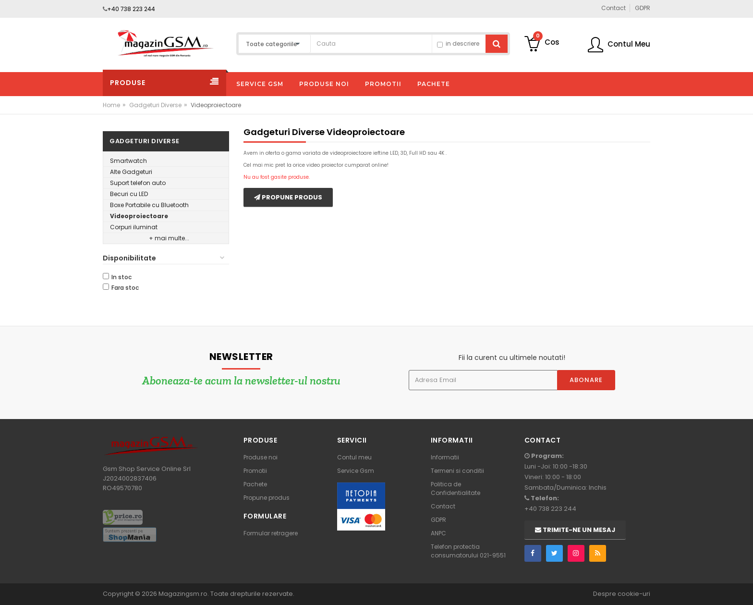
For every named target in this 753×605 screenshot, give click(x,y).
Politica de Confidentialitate (455, 488)
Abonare (586, 379)
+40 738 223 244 (131, 9)
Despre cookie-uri (621, 593)
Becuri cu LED (129, 194)
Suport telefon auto (138, 183)
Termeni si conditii (457, 471)
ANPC (438, 533)
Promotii (255, 471)
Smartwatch (128, 161)
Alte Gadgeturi (131, 172)
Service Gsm (355, 471)
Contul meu (354, 457)
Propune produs (288, 197)
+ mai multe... (169, 238)
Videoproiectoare (139, 216)
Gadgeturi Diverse (155, 105)
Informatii (445, 457)
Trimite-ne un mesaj (575, 529)
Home (111, 105)
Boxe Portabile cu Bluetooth (149, 205)
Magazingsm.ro (182, 593)
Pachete (255, 484)
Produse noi (260, 457)
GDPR (438, 520)
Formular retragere (270, 533)
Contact (443, 506)
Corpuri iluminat (134, 227)
